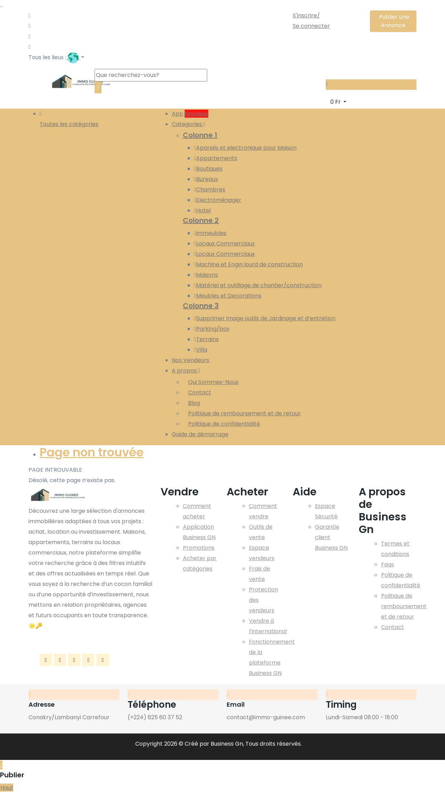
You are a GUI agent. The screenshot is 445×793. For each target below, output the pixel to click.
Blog (194, 403)
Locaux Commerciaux (224, 244)
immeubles (210, 233)
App (190, 114)
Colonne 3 (201, 306)
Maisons (206, 275)
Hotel (202, 210)
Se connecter (311, 26)
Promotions (199, 548)
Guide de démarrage (200, 434)
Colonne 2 (201, 220)
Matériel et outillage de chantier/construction (258, 285)
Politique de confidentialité (224, 424)
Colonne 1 (200, 135)
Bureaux (206, 179)
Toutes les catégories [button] (69, 118)
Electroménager (217, 200)
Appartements (215, 158)
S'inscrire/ (306, 15)
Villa (200, 350)
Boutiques (208, 169)
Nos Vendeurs (190, 360)
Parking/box (211, 329)
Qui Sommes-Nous (213, 382)
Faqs (387, 564)
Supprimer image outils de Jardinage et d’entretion (264, 318)
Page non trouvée (92, 452)
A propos (186, 371)
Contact (199, 392)
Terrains (206, 339)
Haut (6, 788)
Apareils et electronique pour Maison (245, 148)
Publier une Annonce (393, 21)
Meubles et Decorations (227, 296)
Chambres (209, 190)
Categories (188, 124)
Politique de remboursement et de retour (244, 413)
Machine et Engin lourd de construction (248, 264)
